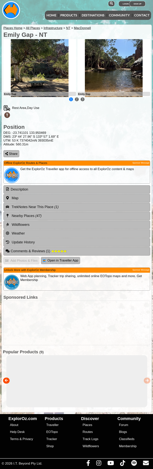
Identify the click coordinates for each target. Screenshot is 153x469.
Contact (142, 15)
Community (119, 15)
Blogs (123, 432)
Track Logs (90, 439)
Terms (14, 439)
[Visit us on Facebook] (88, 464)
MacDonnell (82, 28)
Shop (50, 446)
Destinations (93, 15)
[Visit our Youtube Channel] (110, 464)
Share (11, 154)
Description (19, 189)
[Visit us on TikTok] (122, 464)
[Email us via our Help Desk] (145, 464)
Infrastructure (52, 28)
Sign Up (137, 4)
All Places (33, 28)
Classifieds (126, 439)
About (14, 425)
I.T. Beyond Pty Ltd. (27, 463)
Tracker (51, 439)
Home (51, 15)
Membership (127, 446)
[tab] (76, 189)
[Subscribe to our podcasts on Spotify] (134, 464)
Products (68, 15)
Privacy (28, 439)
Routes (88, 432)
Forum (123, 425)
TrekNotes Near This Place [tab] (32, 207)
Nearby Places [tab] (23, 216)
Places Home (13, 28)
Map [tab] (11, 198)
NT (68, 28)
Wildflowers (91, 446)
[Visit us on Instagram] (99, 464)
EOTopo (52, 432)
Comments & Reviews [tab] (36, 251)
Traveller (52, 425)
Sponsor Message (141, 163)
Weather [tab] (15, 233)
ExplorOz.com (22, 418)
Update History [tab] (20, 242)
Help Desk (17, 432)
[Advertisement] (78, 323)
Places (87, 425)
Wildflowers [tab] (17, 225)
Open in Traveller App (60, 260)
